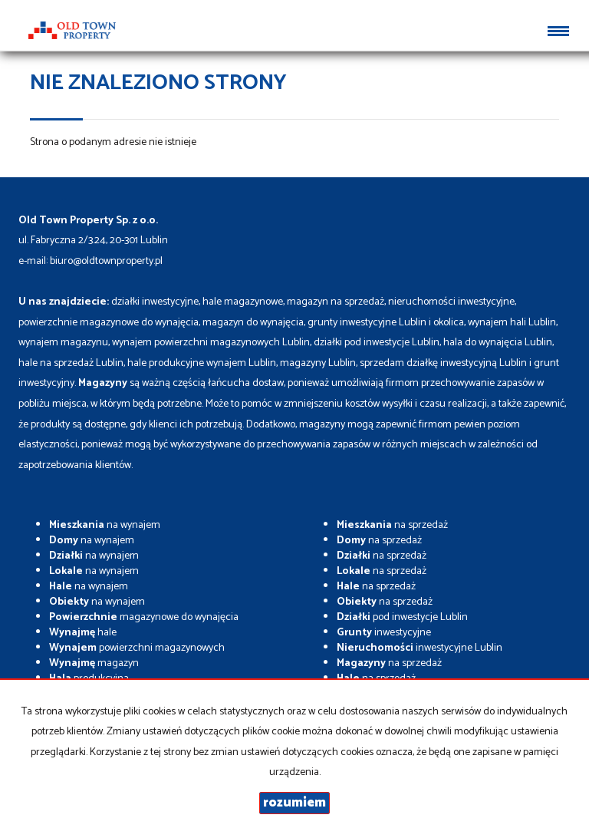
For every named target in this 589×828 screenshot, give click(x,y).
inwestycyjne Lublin (419, 648)
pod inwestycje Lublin (402, 617)
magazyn (94, 663)
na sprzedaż (392, 525)
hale (83, 633)
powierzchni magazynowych (137, 648)
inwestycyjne (384, 633)
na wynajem (104, 525)
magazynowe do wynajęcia (144, 617)
